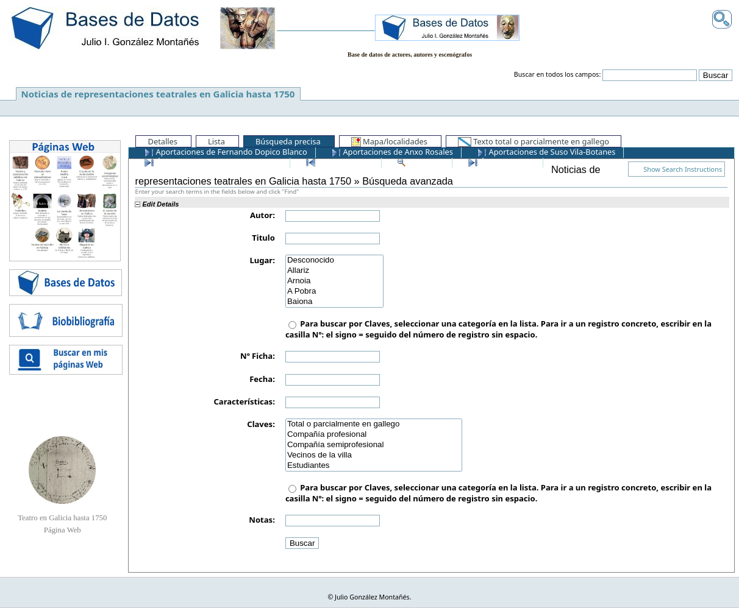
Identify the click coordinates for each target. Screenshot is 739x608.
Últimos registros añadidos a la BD (213, 162)
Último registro (501, 162)
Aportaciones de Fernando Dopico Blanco (225, 151)
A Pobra (334, 291)
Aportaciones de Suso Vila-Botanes (546, 151)
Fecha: (262, 378)
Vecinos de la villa (374, 455)
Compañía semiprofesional (374, 445)
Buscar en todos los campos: (557, 74)
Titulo (263, 237)
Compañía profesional (374, 434)
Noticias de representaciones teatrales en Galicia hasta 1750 (158, 94)
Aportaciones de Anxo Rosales (392, 151)
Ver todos (420, 162)
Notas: (261, 519)
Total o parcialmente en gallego (374, 424)
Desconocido (334, 260)
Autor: (262, 215)
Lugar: (261, 260)
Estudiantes (374, 466)
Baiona (334, 302)
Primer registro (339, 162)
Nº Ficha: (257, 355)
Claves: (261, 424)
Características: (243, 401)
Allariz (334, 271)
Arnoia (334, 281)
